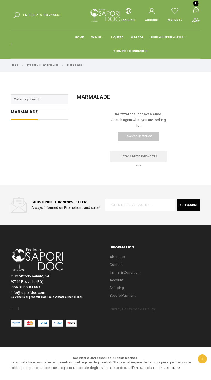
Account (116, 280)
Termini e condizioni (130, 51)
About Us (117, 257)
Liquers (117, 37)
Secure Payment (123, 295)
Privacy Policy (121, 309)
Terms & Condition (125, 272)
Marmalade (24, 112)
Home (79, 37)
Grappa (137, 37)
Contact (116, 265)
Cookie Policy (144, 309)
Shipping (117, 288)
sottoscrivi (188, 205)
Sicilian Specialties (167, 37)
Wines (96, 37)
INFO (176, 368)
